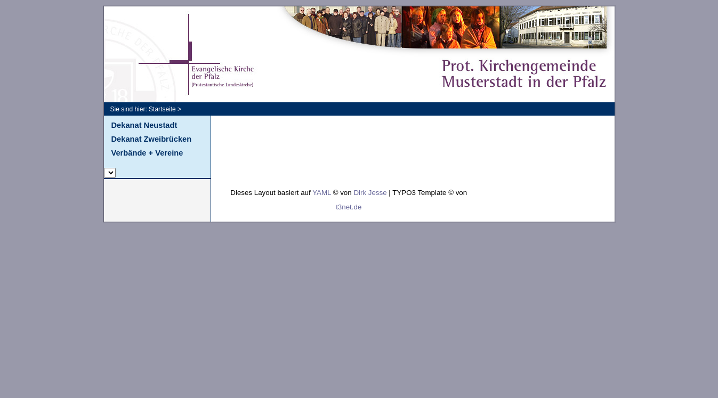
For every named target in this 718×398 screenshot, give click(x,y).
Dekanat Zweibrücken (151, 139)
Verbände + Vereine (147, 153)
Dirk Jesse (369, 193)
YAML (321, 193)
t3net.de (348, 207)
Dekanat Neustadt (144, 125)
